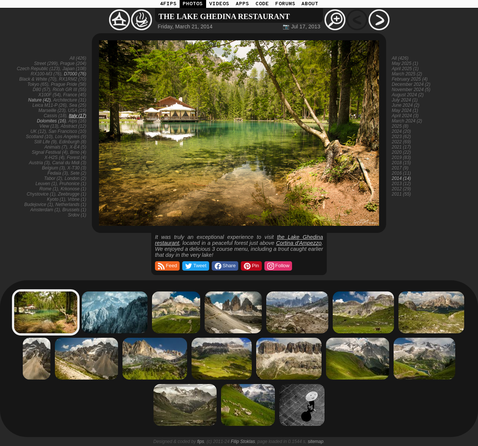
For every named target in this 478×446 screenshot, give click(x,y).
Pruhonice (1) (72, 183)
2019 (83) (401, 157)
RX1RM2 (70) (72, 79)
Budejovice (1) (38, 204)
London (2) (75, 178)
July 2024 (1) (405, 100)
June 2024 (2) (405, 105)
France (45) (74, 94)
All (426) (77, 58)
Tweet (195, 266)
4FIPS (168, 4)
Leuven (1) (46, 183)
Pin (251, 266)
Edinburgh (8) (72, 141)
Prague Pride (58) (68, 84)
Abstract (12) (73, 126)
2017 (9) (400, 168)
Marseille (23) (52, 110)
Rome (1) (49, 188)
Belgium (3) (53, 168)
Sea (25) (77, 105)
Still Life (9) (45, 141)
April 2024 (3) (405, 115)
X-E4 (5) (77, 147)
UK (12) (38, 131)
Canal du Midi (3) (69, 162)
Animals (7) (55, 147)
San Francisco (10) (67, 131)
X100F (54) (49, 94)
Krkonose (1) (73, 188)
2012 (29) (401, 188)
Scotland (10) (39, 136)
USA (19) (77, 110)
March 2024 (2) (407, 121)
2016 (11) (401, 173)
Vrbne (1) (77, 199)
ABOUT (309, 4)
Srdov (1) (77, 215)
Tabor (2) (53, 178)
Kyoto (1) (56, 199)
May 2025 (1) (405, 63)
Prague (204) (73, 63)
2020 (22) (401, 152)
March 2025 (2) (407, 74)
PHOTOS (193, 4)
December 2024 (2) (411, 84)
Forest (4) (76, 157)
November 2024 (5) (411, 89)
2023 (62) (401, 136)
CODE (262, 4)
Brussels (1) (74, 209)
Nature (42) (39, 100)
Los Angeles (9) (70, 136)
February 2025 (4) (410, 79)
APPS (242, 4)
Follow (277, 266)
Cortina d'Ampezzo (299, 243)
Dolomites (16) (51, 121)
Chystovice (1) (41, 194)
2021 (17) (401, 147)
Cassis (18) (55, 115)
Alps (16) (77, 121)
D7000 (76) (75, 74)
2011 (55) (401, 194)
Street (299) (46, 63)
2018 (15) (401, 162)
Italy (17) (77, 115)
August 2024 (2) (407, 94)
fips (200, 441)
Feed (167, 266)
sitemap (315, 441)
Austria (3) (39, 162)
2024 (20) (401, 131)
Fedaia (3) (57, 173)
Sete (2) (78, 173)
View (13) (49, 126)
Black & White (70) (37, 79)
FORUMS (285, 4)
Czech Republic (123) (38, 68)
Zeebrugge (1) (72, 194)
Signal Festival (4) (50, 152)
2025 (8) (400, 126)
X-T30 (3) (76, 168)
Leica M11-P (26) (49, 105)
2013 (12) (401, 183)
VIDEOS (219, 4)
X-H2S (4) (54, 157)
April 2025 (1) (405, 68)
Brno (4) (78, 152)
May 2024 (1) (405, 110)
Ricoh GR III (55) (69, 89)
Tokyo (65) (37, 84)
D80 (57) (41, 89)
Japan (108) (74, 68)
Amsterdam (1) (45, 209)
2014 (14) (401, 178)
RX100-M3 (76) (46, 74)
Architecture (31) (69, 100)
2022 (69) (401, 141)
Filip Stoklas (243, 441)
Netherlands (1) (70, 204)
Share (225, 266)
